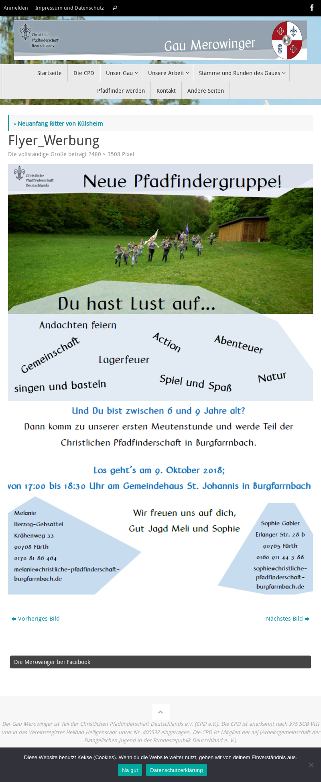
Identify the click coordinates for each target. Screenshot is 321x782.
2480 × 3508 (104, 154)
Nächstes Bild (288, 618)
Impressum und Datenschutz (69, 7)
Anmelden (16, 7)
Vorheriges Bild (35, 618)
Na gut (130, 770)
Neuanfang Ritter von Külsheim (58, 123)
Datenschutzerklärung (176, 770)
